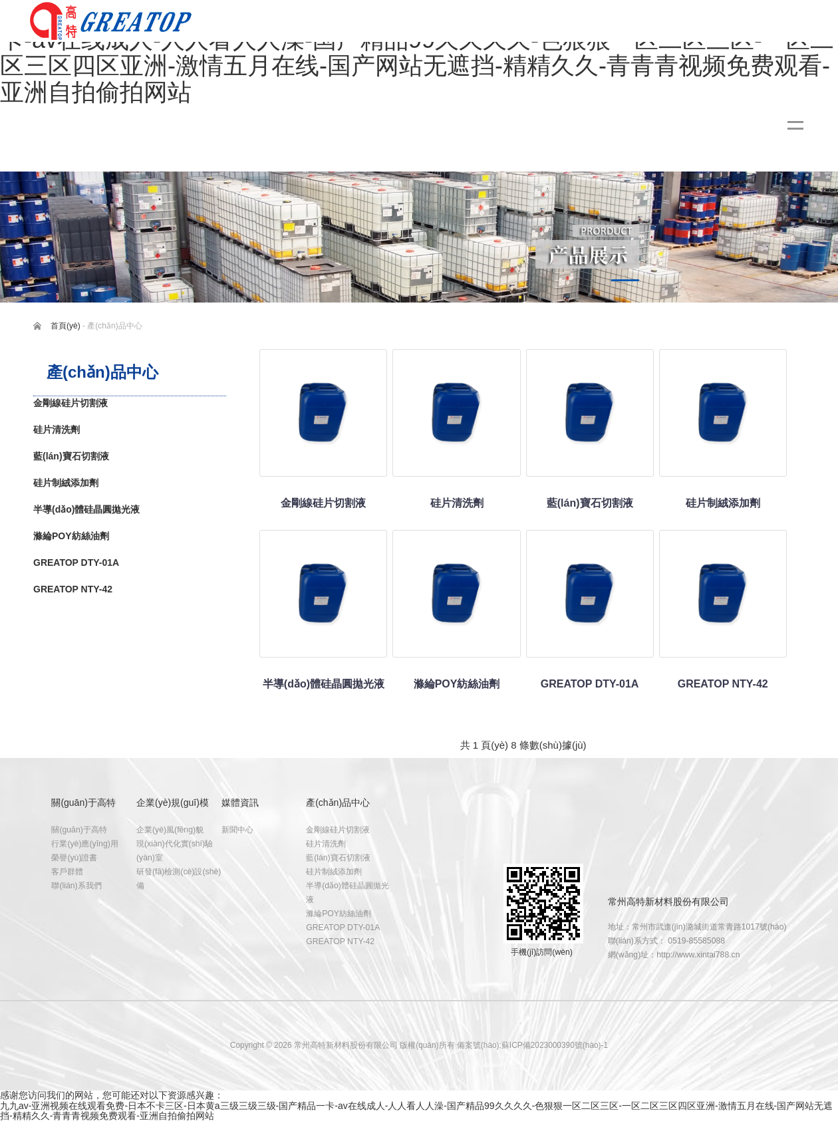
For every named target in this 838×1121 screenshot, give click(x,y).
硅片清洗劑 (326, 843)
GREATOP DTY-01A (343, 927)
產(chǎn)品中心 (338, 802)
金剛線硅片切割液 (338, 829)
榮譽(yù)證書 (74, 857)
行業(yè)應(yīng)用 (84, 843)
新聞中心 (237, 829)
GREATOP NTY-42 (340, 941)
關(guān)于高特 (83, 802)
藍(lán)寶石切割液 (338, 857)
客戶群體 (67, 871)
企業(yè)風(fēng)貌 (170, 829)
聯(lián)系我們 (76, 885)
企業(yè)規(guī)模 (172, 802)
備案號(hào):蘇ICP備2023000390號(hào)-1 (532, 1045)
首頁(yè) (65, 325)
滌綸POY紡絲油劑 (338, 913)
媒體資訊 (240, 802)
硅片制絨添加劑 (334, 871)
